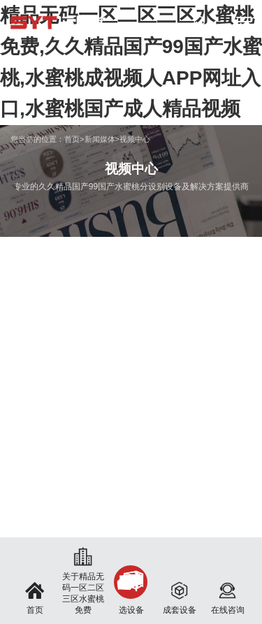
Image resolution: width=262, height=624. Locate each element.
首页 (72, 139)
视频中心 (134, 139)
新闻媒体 (100, 139)
